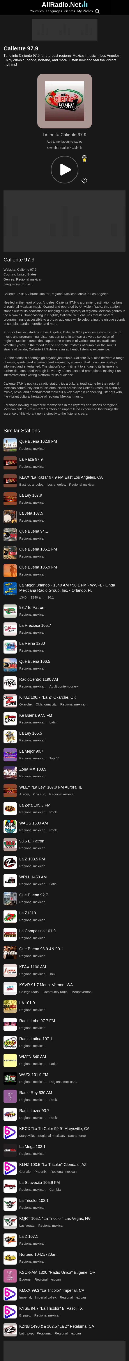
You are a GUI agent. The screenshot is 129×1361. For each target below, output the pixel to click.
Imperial (25, 1297)
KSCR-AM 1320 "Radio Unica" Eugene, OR (57, 1272)
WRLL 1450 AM (33, 877)
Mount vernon (81, 992)
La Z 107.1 (28, 1236)
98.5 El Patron (31, 841)
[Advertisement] (64, 30)
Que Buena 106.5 (34, 661)
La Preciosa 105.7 (35, 625)
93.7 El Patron (31, 607)
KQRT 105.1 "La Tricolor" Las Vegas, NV (54, 1218)
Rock (53, 812)
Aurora (24, 794)
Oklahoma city (46, 704)
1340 (23, 597)
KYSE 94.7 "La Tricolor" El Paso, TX (51, 1308)
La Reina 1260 (32, 643)
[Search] (97, 11)
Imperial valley (45, 1297)
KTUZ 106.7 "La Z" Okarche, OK (47, 697)
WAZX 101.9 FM (33, 1075)
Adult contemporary (63, 686)
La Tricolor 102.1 (34, 1200)
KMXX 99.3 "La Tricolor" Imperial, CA (51, 1290)
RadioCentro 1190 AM (38, 679)
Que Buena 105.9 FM (38, 567)
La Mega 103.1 (32, 1146)
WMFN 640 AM (32, 1057)
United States (27, 274)
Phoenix (40, 1171)
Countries (37, 11)
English (27, 284)
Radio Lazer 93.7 (34, 1111)
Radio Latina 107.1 (35, 1039)
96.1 (50, 597)
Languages (54, 11)
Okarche (25, 704)
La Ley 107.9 (30, 495)
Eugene (25, 1279)
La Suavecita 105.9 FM (39, 1182)
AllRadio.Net (64, 4)
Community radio (55, 992)
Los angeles (56, 484)
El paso (24, 1315)
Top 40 (54, 758)
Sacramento (77, 1135)
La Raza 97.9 (31, 459)
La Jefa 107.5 (31, 513)
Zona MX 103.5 (32, 769)
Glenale (25, 1171)
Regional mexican (29, 279)
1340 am (37, 597)
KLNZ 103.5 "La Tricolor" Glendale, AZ (53, 1164)
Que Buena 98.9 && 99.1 (41, 949)
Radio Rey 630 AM (35, 1093)
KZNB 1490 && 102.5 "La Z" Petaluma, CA (56, 1326)
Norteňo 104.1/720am (38, 1254)
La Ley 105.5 (30, 733)
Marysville (26, 1135)
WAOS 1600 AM (33, 823)
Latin (53, 722)
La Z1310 (27, 913)
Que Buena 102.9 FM (38, 441)
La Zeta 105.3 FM (34, 805)
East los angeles (31, 484)
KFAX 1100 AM (32, 967)
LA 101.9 (27, 1003)
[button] (64, 169)
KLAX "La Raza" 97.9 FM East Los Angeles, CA (61, 477)
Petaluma (44, 1333)
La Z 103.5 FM (32, 859)
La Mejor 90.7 (31, 751)
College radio (29, 992)
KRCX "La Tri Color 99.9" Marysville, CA (54, 1128)
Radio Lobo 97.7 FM (37, 1021)
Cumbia (55, 1189)
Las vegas (26, 1225)
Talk (52, 974)
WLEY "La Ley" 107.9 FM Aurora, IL (50, 787)
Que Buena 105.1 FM (38, 549)
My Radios (85, 11)
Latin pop (26, 1333)
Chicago (39, 794)
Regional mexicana (63, 1082)
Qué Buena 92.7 (33, 895)
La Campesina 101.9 (37, 931)
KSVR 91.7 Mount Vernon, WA (46, 985)
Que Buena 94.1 (33, 531)
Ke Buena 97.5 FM (35, 715)
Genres (69, 11)
